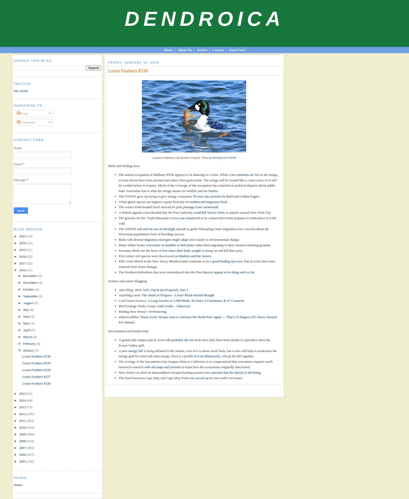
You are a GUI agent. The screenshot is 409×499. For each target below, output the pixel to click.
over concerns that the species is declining (232, 372)
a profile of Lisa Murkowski (201, 356)
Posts (22, 113)
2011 (23, 421)
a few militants (239, 175)
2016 (23, 270)
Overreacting (157, 311)
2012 (23, 414)
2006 (23, 455)
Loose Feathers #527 (36, 377)
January (29, 350)
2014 (23, 400)
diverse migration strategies (152, 240)
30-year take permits (207, 196)
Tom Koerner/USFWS (224, 157)
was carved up (198, 378)
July (26, 310)
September (31, 296)
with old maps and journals (162, 367)
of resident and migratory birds (206, 202)
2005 (23, 461)
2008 (23, 441)
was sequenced (189, 218)
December (30, 276)
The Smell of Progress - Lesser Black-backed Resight (178, 295)
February (29, 344)
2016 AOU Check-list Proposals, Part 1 (161, 290)
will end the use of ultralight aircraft (161, 229)
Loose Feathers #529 (36, 363)
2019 (23, 250)
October (29, 289)
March (28, 337)
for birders (211, 191)
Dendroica (205, 18)
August (28, 303)
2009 (23, 434)
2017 (23, 263)
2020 (23, 243)
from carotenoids (206, 207)
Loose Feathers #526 (36, 383)
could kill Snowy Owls (209, 212)
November (30, 283)
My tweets (21, 91)
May (26, 323)
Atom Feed (237, 50)
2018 (23, 256)
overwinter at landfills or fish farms (170, 245)
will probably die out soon (183, 340)
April (27, 330)
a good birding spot (223, 261)
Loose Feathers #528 (36, 370)
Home (168, 50)
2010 (23, 427)
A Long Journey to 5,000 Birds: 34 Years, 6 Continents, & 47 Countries (195, 301)
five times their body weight (181, 250)
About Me (185, 50)
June (26, 316)
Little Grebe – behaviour (173, 306)
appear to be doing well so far (234, 272)
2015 (23, 394)
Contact (218, 50)
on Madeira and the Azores (193, 256)
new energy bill (132, 351)
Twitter (202, 50)
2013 (23, 407)
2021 (23, 236)
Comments (26, 122)
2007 (23, 448)
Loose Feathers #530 (36, 356)
